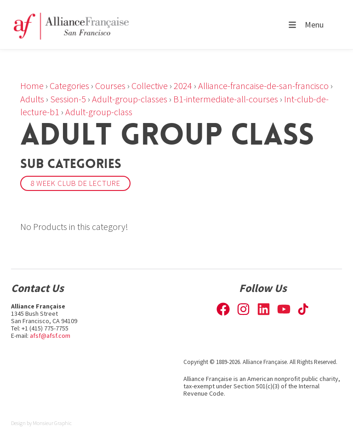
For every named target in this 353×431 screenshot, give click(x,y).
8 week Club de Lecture (75, 183)
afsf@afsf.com (50, 335)
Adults (32, 99)
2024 (183, 85)
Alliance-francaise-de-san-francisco (263, 85)
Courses (110, 85)
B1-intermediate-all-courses (225, 99)
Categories (69, 85)
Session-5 (68, 99)
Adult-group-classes (129, 99)
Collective (149, 85)
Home (32, 85)
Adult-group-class (98, 112)
